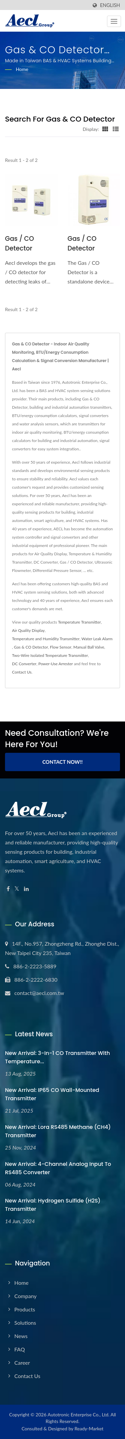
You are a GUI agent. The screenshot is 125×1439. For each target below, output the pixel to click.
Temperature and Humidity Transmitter (46, 638)
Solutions (25, 1322)
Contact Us (21, 672)
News (21, 1336)
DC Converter (24, 663)
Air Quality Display (28, 630)
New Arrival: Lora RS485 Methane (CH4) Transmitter (58, 1131)
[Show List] (115, 129)
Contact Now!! (62, 762)
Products (24, 1309)
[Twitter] (16, 889)
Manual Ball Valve (88, 647)
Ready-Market (89, 1428)
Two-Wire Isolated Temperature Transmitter (50, 655)
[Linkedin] (26, 889)
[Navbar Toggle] (114, 21)
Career (22, 1362)
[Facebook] (8, 889)
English (110, 5)
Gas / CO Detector (19, 243)
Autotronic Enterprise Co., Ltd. (78, 1414)
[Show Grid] (105, 129)
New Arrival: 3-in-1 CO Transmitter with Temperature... (57, 1057)
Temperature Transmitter (79, 622)
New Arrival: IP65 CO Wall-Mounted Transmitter (52, 1094)
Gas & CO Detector (31, 647)
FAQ (19, 1349)
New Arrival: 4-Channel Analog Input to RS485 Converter (58, 1168)
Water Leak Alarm (96, 638)
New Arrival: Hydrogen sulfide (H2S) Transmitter (52, 1205)
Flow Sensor (60, 647)
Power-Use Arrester (55, 663)
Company (25, 1296)
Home (22, 69)
